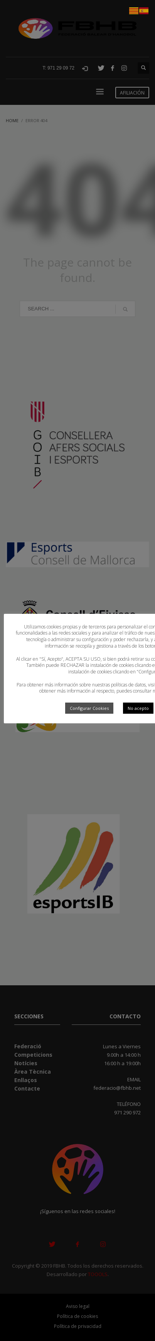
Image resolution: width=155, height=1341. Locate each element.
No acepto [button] (138, 708)
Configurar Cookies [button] (89, 708)
